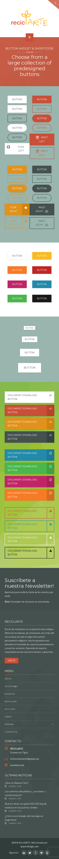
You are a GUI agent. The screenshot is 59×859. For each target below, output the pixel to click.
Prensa (9, 724)
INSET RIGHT (42, 209)
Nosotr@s (11, 686)
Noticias (10, 709)
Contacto (11, 732)
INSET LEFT (42, 139)
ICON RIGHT (19, 209)
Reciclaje (11, 701)
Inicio (8, 678)
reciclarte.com (17, 765)
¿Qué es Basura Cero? (17, 783)
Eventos (10, 694)
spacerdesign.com (29, 846)
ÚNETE (12, 660)
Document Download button (31, 397)
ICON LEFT (14, 148)
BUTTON (17, 99)
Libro (8, 716)
